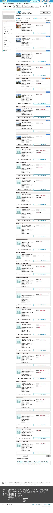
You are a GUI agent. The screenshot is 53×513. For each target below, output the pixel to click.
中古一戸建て (34, 492)
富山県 (15, 493)
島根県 (15, 496)
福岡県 (9, 498)
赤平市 (47, 461)
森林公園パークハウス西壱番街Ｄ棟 (22, 263)
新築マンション (30, 491)
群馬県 (9, 492)
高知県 (13, 497)
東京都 (9, 491)
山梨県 (11, 493)
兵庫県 (11, 495)
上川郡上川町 (35, 461)
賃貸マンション (27, 489)
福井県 (20, 493)
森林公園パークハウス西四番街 (21, 178)
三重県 (15, 494)
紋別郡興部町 (37, 462)
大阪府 (9, 495)
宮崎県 (20, 498)
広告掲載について (42, 492)
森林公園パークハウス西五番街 (21, 162)
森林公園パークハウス (19, 223)
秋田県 (18, 489)
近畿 (3, 495)
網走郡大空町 (47, 462)
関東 (3, 491)
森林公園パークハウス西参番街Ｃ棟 (22, 78)
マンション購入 (25, 491)
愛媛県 (11, 497)
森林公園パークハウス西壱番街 (21, 36)
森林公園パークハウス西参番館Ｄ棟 (22, 207)
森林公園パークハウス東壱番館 (21, 381)
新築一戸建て (29, 492)
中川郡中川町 (24, 463)
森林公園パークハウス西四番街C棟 (21, 307)
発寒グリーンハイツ (19, 397)
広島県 (9, 496)
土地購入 (24, 493)
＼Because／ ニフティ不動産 (44, 489)
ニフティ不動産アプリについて (44, 490)
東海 (3, 494)
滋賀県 (15, 495)
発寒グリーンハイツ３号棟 (20, 252)
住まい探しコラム (25, 498)
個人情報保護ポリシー (39, 504)
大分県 (18, 498)
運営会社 (33, 504)
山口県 (18, 496)
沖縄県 (12, 499)
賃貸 (24, 489)
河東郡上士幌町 (31, 462)
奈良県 (18, 495)
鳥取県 (13, 496)
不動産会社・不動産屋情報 (27, 494)
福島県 (9, 490)
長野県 (13, 493)
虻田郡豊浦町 (34, 463)
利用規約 (45, 504)
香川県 (9, 497)
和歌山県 (20, 495)
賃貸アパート (32, 489)
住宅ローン (24, 499)
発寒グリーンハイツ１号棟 (20, 106)
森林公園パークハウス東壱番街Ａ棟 (22, 427)
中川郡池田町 (38, 463)
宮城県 (15, 489)
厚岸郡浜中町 (43, 461)
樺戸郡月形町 (21, 462)
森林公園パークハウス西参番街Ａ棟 (22, 441)
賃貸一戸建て (36, 489)
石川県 (18, 493)
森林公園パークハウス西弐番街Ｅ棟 (22, 64)
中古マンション (35, 491)
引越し (24, 501)
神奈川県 (11, 491)
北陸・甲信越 (5, 493)
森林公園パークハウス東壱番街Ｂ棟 (22, 22)
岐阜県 (11, 494)
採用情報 (49, 504)
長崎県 (13, 498)
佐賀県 (11, 498)
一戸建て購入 (25, 492)
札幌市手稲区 (26, 462)
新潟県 (9, 493)
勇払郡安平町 (29, 463)
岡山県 (11, 496)
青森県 (11, 489)
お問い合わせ (41, 491)
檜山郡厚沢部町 (24, 461)
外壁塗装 (24, 500)
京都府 (13, 495)
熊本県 (15, 498)
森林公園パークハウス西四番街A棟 (21, 192)
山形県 (20, 489)
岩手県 (13, 489)
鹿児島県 (9, 499)
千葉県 (16, 491)
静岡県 (13, 494)
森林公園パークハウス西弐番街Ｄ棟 (22, 353)
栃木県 (21, 491)
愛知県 (9, 494)
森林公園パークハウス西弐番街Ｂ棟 (22, 322)
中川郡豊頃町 (19, 463)
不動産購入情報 (25, 490)
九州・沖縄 (4, 498)
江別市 (39, 461)
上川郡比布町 (42, 462)
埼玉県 (14, 491)
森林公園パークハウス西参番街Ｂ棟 (22, 337)
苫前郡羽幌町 (30, 461)
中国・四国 (4, 496)
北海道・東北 (5, 489)
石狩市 (20, 461)
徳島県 (20, 496)
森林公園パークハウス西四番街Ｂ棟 (22, 147)
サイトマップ (41, 493)
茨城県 (18, 491)
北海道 (9, 489)
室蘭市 (18, 461)
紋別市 (18, 462)
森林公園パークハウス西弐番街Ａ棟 (22, 120)
